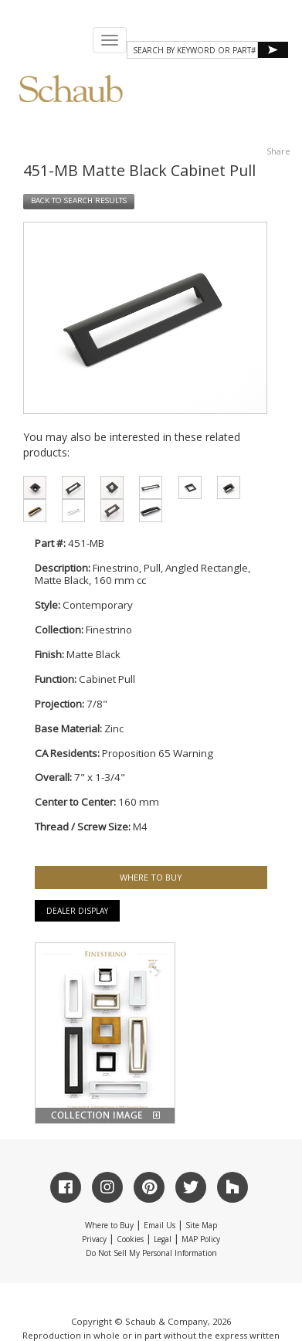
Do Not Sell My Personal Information (151, 1253)
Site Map (201, 1225)
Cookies (130, 1239)
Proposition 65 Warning (157, 753)
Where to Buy (109, 1225)
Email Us (159, 1225)
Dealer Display (77, 910)
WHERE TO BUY (151, 877)
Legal (162, 1239)
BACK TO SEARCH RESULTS (79, 200)
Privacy (94, 1239)
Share (278, 151)
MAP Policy (201, 1239)
